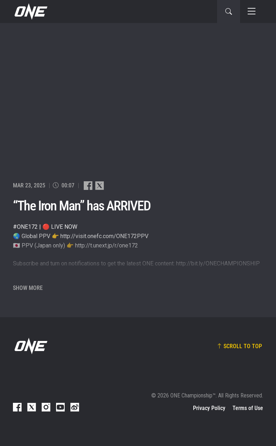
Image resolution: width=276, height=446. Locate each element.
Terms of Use (248, 408)
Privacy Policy (209, 408)
